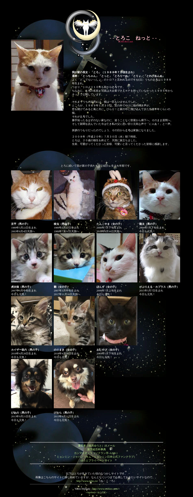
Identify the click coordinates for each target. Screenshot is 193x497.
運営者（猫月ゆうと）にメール (96, 445)
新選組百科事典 (96, 449)
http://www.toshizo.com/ (105, 488)
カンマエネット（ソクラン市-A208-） (96, 453)
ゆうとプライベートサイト (96, 460)
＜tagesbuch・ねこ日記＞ (96, 492)
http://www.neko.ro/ (87, 480)
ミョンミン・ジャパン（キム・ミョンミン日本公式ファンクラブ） (96, 456)
